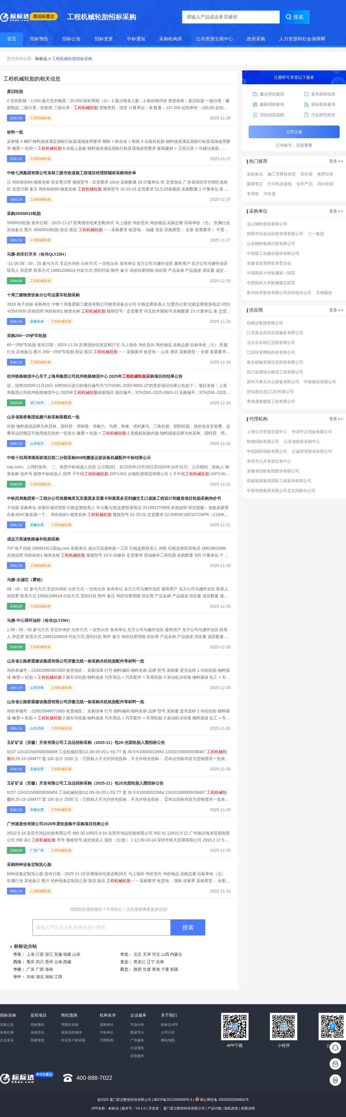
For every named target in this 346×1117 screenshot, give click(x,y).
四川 (40, 961)
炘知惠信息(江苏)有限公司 (270, 391)
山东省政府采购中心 (302, 441)
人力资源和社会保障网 (302, 38)
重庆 (31, 961)
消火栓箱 (325, 184)
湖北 (40, 976)
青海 (156, 969)
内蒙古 (176, 954)
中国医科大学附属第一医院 (271, 273)
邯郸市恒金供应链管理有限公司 (275, 233)
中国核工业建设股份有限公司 (273, 253)
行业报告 (137, 1048)
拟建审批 (37, 1040)
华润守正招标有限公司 (312, 431)
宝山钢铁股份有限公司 (267, 224)
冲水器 (270, 193)
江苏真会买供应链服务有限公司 (275, 332)
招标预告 (39, 38)
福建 (67, 954)
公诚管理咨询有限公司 (312, 451)
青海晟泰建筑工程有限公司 (271, 401)
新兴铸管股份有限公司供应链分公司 (279, 292)
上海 (31, 954)
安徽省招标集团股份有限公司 (273, 471)
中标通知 (136, 38)
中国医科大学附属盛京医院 (271, 282)
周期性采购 (69, 1025)
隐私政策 (231, 1108)
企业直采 (7, 1040)
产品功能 (214, 1108)
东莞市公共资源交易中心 (269, 461)
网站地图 (168, 1040)
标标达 (41, 58)
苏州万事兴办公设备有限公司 (273, 381)
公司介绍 (168, 1032)
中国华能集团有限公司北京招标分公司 (281, 490)
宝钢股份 (324, 292)
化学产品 (304, 184)
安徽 (58, 954)
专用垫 (253, 193)
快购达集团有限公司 (265, 323)
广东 (31, 969)
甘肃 (147, 969)
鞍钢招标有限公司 (263, 441)
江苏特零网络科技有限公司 (271, 352)
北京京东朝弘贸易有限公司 (271, 342)
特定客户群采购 (73, 1040)
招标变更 (104, 38)
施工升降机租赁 (282, 174)
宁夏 (165, 969)
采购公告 (7, 1025)
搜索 (188, 927)
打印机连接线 (280, 184)
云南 (58, 961)
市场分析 (137, 1025)
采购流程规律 (71, 1032)
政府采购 (256, 38)
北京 (137, 954)
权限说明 (248, 1108)
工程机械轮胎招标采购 (72, 58)
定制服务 (137, 1056)
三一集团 (316, 233)
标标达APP (169, 1025)
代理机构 (107, 1040)
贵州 (49, 961)
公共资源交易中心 (214, 38)
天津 (147, 954)
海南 (49, 969)
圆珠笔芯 (255, 184)
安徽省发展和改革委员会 (269, 263)
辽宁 (151, 961)
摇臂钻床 (325, 174)
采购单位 (107, 1025)
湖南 (49, 976)
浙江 (49, 954)
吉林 (160, 961)
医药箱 (306, 174)
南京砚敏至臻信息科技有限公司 (275, 362)
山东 (76, 954)
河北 (156, 954)
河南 (31, 976)
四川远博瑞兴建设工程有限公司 (275, 372)
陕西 (137, 969)
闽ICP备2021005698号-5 (173, 1100)
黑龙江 (139, 961)
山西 (165, 954)
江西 (58, 976)
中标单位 (107, 1032)
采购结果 (7, 1032)
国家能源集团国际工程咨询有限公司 (279, 480)
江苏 (40, 954)
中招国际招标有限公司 (267, 451)
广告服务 (137, 1040)
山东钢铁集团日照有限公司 (271, 243)
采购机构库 (170, 38)
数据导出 (137, 1032)
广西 (40, 969)
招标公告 (71, 38)
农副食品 (255, 174)
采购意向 (37, 1032)
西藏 (67, 961)
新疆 (174, 969)
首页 (11, 38)
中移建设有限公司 (320, 381)
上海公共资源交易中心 (267, 431)
